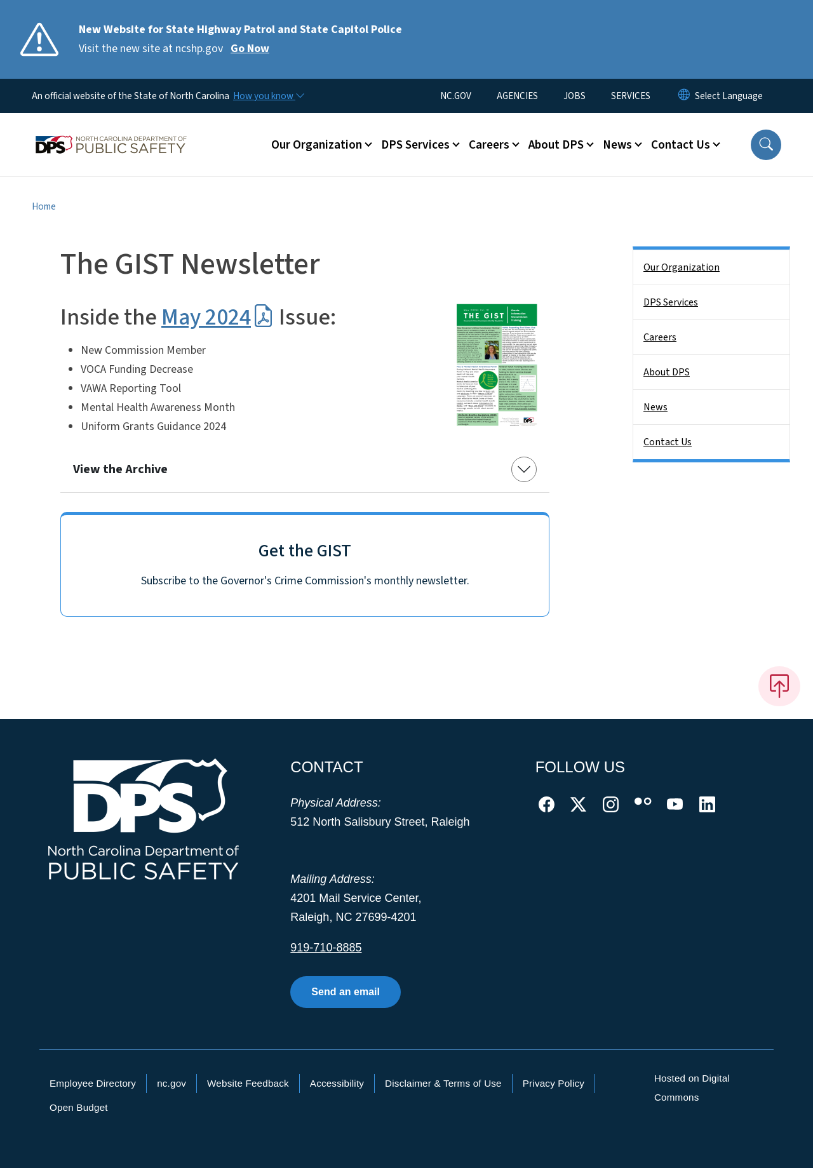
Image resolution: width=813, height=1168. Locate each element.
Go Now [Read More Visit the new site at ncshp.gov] (250, 49)
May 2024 (217, 317)
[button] (766, 145)
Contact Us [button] (680, 145)
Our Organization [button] (316, 145)
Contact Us (667, 442)
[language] (729, 95)
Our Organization (681, 267)
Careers (659, 337)
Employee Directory (93, 1083)
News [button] (617, 145)
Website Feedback (248, 1083)
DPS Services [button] (415, 145)
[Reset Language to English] (684, 95)
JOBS (574, 96)
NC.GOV (455, 96)
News (655, 407)
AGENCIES (517, 96)
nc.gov (171, 1083)
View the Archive (120, 469)
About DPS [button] (556, 145)
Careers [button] (489, 145)
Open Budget (79, 1107)
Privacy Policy (553, 1083)
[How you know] (268, 95)
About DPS (666, 372)
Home (44, 206)
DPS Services (670, 302)
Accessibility (337, 1083)
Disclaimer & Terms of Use (443, 1083)
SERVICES (630, 96)
